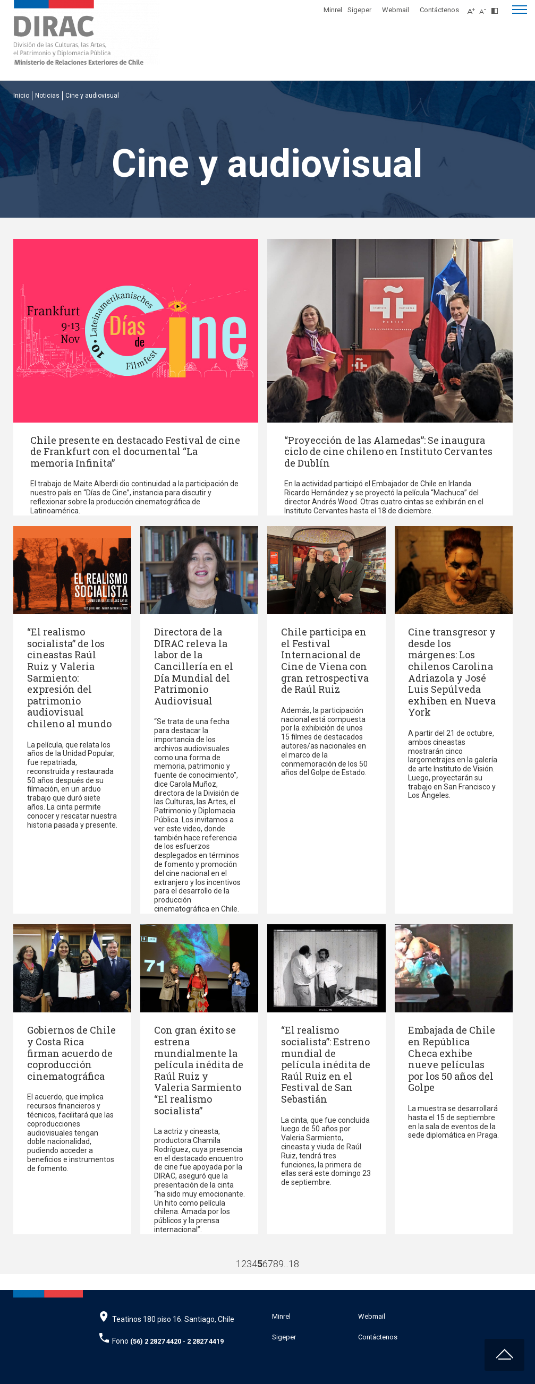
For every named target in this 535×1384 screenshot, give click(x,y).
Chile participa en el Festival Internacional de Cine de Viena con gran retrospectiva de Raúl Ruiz (325, 660)
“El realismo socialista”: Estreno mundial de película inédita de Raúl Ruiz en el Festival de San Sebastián (325, 1064)
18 (293, 1263)
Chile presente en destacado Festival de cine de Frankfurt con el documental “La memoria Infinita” (135, 451)
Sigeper (359, 10)
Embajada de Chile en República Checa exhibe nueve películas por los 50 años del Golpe (451, 1059)
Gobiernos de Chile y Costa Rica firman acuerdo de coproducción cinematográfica (71, 1053)
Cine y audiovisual (92, 95)
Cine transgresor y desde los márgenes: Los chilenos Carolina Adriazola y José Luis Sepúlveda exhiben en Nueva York (452, 671)
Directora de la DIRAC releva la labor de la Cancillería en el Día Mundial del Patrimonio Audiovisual (193, 666)
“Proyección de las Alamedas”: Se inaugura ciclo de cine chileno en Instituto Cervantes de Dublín (388, 451)
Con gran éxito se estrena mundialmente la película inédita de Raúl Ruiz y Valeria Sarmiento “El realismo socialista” (198, 1070)
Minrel (333, 10)
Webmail (395, 10)
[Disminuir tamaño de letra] (485, 8)
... (286, 1263)
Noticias (47, 95)
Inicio (21, 95)
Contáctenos (439, 10)
